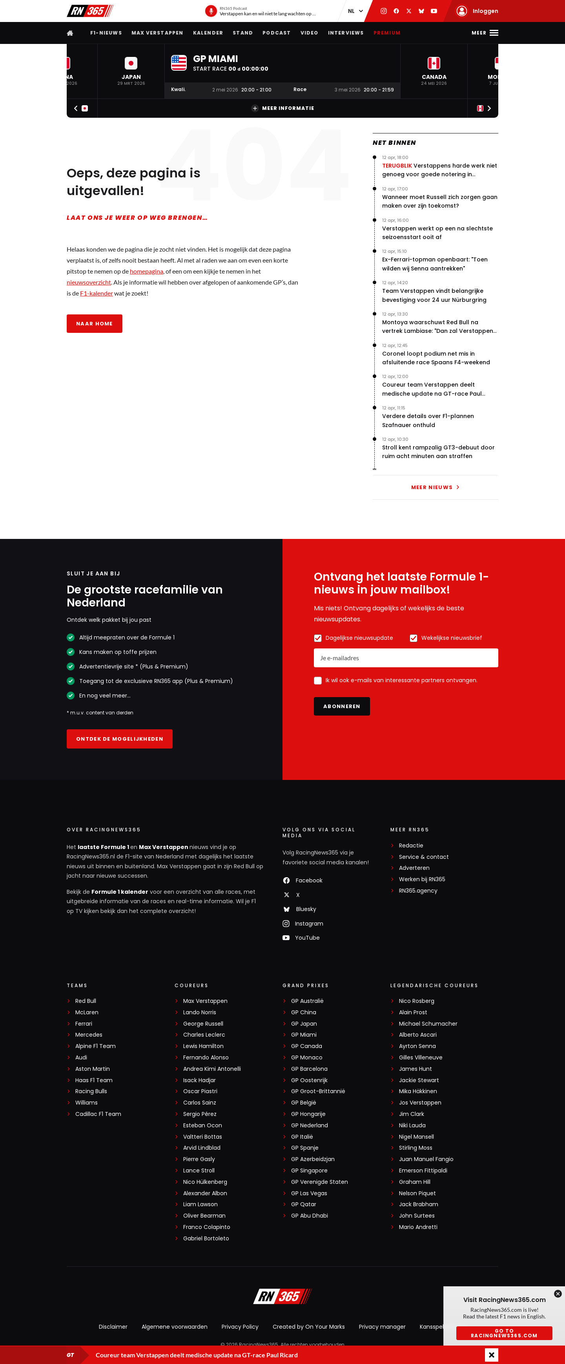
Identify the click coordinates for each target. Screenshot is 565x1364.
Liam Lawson (200, 1204)
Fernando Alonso (206, 1057)
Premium (387, 32)
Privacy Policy (240, 1327)
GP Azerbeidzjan (313, 1159)
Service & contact (424, 857)
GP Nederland (309, 1125)
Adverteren (414, 868)
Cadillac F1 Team (98, 1114)
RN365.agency (418, 890)
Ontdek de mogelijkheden (119, 739)
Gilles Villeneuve (421, 1057)
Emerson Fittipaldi (423, 1170)
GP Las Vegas (309, 1193)
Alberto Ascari (418, 1035)
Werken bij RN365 (422, 879)
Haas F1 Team (94, 1080)
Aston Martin (92, 1069)
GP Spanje (305, 1148)
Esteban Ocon (202, 1125)
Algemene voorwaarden (175, 1327)
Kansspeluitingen (443, 1327)
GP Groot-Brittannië (318, 1091)
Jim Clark (411, 1114)
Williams (86, 1102)
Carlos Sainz (199, 1102)
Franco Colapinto (206, 1227)
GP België (303, 1102)
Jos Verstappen (420, 1102)
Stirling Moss (415, 1148)
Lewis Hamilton (203, 1046)
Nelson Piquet (417, 1193)
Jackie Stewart (419, 1080)
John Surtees (417, 1215)
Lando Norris (199, 1012)
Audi (81, 1057)
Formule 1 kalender (119, 892)
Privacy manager (382, 1327)
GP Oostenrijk (309, 1080)
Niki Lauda (412, 1125)
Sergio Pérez (200, 1114)
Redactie (411, 845)
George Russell (203, 1024)
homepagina (146, 271)
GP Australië (307, 1001)
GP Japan (304, 1024)
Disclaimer (113, 1327)
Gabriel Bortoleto (206, 1238)
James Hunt (415, 1069)
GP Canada (306, 1046)
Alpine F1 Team (95, 1046)
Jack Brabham (418, 1204)
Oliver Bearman (204, 1215)
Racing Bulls (91, 1091)
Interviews (346, 32)
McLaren (86, 1012)
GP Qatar (303, 1204)
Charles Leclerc (204, 1035)
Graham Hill (414, 1182)
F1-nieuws (106, 32)
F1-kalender (96, 293)
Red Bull (85, 1001)
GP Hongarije (308, 1114)
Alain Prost (413, 1012)
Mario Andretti (418, 1227)
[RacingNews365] (282, 1297)
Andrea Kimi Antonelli (212, 1069)
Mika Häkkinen (418, 1091)
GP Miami (304, 1035)
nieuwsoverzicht (89, 282)
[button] (131, 71)
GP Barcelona (309, 1069)
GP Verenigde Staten (319, 1182)
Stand (243, 32)
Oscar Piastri (200, 1091)
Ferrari (83, 1024)
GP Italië (302, 1137)
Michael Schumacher (428, 1024)
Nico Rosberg (416, 1001)
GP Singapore (309, 1170)
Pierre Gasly (199, 1159)
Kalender (208, 32)
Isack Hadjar (199, 1080)
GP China (303, 1012)
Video (310, 32)
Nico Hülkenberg (205, 1182)
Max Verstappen (157, 32)
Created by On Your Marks (309, 1327)
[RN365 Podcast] (261, 11)
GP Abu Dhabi (309, 1215)
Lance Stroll (199, 1170)
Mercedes (88, 1035)
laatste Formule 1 (104, 847)
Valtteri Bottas (202, 1137)
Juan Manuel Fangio (426, 1159)
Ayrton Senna (417, 1046)
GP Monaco (307, 1057)
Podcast (276, 32)
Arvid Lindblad (202, 1148)
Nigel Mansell (416, 1137)
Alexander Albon (205, 1193)
